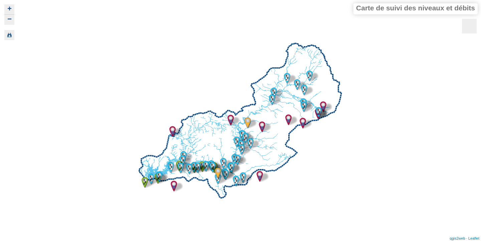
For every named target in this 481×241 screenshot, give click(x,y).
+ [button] (9, 9)
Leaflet (473, 238)
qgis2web (457, 238)
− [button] (9, 20)
